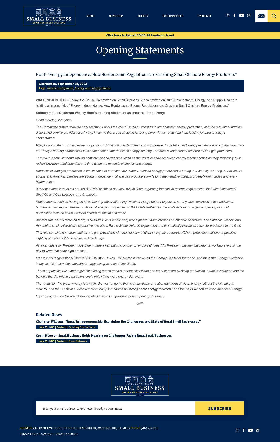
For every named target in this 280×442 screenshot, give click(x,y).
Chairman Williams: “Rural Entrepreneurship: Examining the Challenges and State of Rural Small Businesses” (118, 321)
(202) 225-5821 (150, 428)
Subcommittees (173, 16)
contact (47, 434)
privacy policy (29, 434)
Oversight (204, 16)
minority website (66, 434)
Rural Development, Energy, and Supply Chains (78, 88)
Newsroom (116, 16)
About (90, 16)
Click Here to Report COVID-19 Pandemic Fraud (140, 35)
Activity (143, 16)
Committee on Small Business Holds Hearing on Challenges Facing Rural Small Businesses (104, 335)
